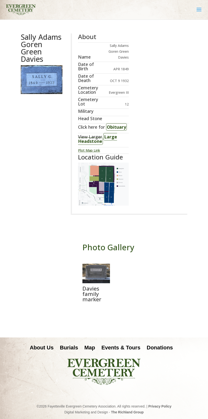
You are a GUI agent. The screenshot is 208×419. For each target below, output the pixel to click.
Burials (69, 348)
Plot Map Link (89, 150)
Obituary (116, 127)
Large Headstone (97, 139)
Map (89, 348)
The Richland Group (127, 412)
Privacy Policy (159, 406)
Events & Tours (120, 348)
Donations (160, 348)
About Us (42, 348)
